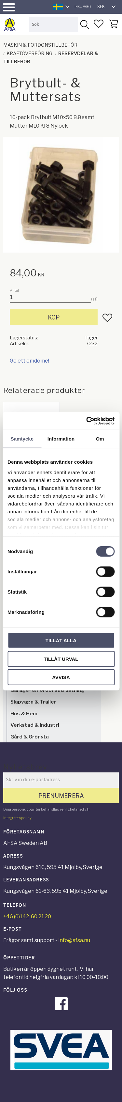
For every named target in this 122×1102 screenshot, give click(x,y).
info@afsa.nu (74, 940)
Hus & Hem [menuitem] (23, 713)
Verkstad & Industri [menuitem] (34, 725)
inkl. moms (83, 6)
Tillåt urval (61, 658)
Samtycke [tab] (22, 439)
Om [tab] (100, 439)
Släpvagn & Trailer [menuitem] (33, 702)
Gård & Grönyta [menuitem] (29, 737)
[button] (9, 7)
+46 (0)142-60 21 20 (27, 916)
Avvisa (61, 677)
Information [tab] (61, 439)
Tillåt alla (61, 640)
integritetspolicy (17, 817)
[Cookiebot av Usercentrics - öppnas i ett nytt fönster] (87, 420)
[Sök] (84, 24)
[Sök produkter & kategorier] (53, 24)
